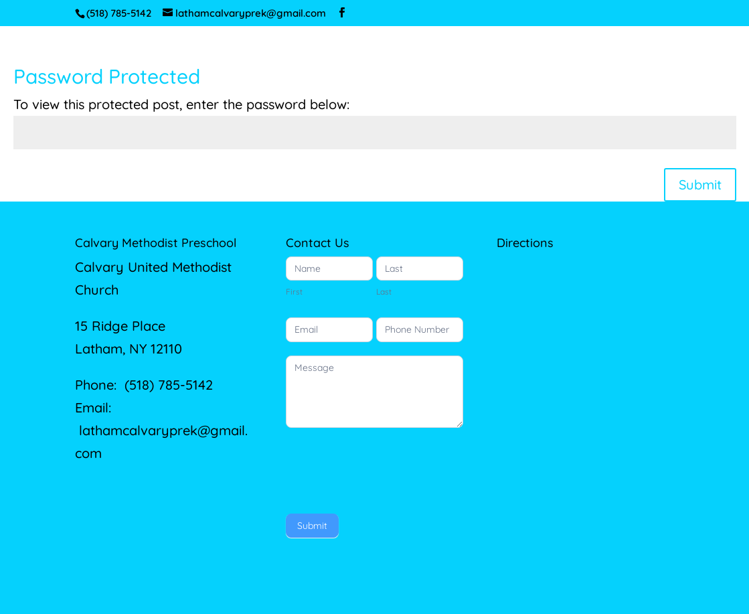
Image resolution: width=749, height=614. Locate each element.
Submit (700, 184)
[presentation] (387, 467)
